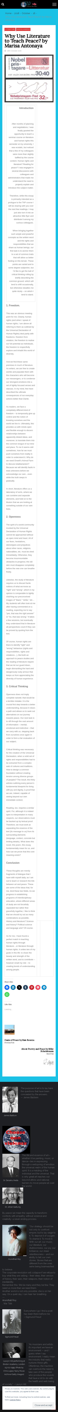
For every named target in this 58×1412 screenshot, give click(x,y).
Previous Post (9, 1043)
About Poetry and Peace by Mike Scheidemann (37, 1050)
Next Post (50, 1054)
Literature (10, 29)
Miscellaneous (23, 29)
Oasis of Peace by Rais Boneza (19, 1040)
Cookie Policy (15, 1400)
